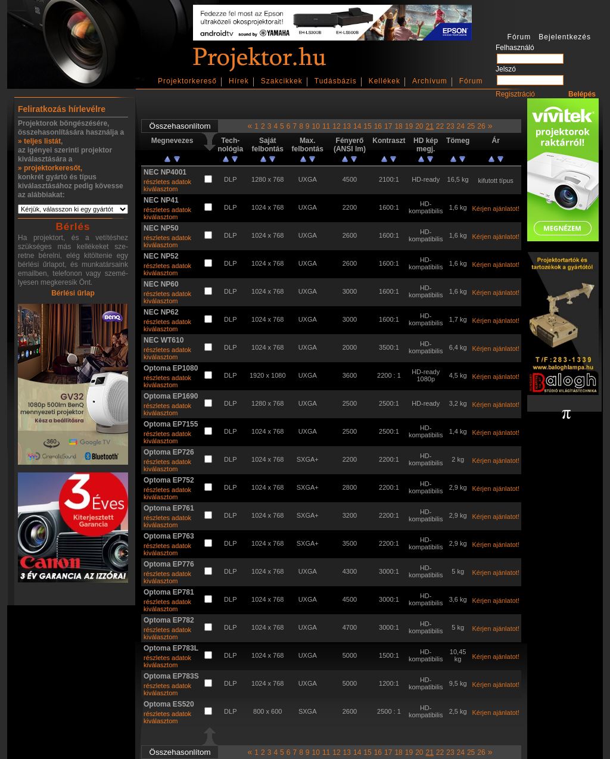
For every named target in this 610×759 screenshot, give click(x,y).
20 (419, 126)
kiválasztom (161, 188)
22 (440, 126)
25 (471, 126)
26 (481, 126)
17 (388, 126)
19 (409, 126)
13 (347, 126)
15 (367, 126)
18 (398, 126)
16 (378, 126)
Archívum (429, 81)
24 (461, 126)
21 (429, 126)
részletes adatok (167, 181)
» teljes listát (39, 141)
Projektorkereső (187, 81)
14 (357, 126)
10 (316, 126)
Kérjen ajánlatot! (495, 208)
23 (450, 126)
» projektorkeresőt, (50, 168)
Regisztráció (515, 94)
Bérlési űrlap (73, 293)
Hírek (239, 81)
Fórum (471, 81)
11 (326, 126)
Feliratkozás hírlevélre (61, 109)
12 (336, 126)
